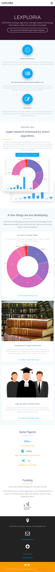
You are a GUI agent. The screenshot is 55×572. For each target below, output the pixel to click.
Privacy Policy (28, 554)
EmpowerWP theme (43, 569)
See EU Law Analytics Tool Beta (27, 154)
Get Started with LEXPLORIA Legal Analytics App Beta (27, 30)
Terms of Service (27, 557)
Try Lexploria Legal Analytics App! (27, 295)
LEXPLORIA (7, 3)
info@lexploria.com (27, 539)
